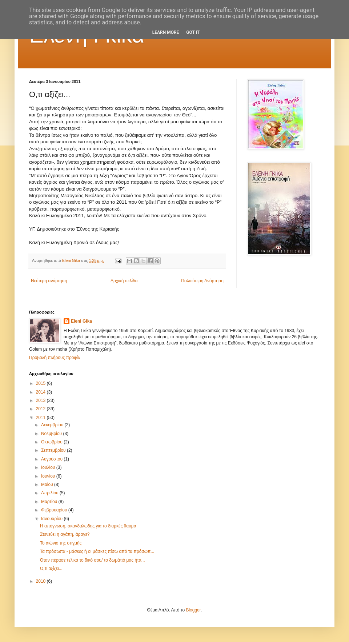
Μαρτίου (50, 501)
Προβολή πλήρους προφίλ (54, 357)
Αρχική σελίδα (124, 280)
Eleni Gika (81, 321)
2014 (41, 392)
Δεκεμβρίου (53, 424)
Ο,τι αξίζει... (51, 568)
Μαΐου (47, 484)
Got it (193, 32)
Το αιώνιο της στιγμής (60, 543)
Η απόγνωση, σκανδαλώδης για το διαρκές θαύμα (88, 526)
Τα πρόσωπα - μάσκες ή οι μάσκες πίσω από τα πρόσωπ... (97, 551)
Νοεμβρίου (52, 433)
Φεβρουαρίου (54, 510)
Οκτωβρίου (52, 441)
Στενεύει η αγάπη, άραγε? (64, 534)
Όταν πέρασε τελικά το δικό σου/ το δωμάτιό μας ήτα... (92, 560)
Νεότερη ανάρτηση (49, 280)
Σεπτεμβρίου (54, 450)
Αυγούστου (52, 459)
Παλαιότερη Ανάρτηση (202, 280)
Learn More (165, 32)
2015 (41, 383)
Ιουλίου (48, 467)
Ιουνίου (48, 476)
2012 (41, 408)
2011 (41, 417)
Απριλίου (50, 492)
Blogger (193, 610)
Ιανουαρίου (52, 518)
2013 (41, 400)
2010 (41, 581)
